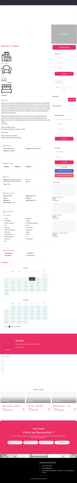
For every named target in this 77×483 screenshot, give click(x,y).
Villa (2, 76)
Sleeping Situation (8, 163)
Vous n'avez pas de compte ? (62, 165)
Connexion (64, 162)
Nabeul (54, 198)
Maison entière (5, 63)
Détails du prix (7, 145)
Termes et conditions (9, 250)
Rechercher (55, 96)
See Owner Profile (19, 347)
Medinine (54, 216)
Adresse (6, 176)
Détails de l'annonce (9, 193)
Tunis (29, 179)
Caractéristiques (8, 211)
